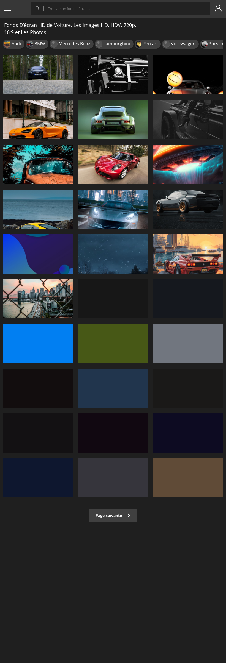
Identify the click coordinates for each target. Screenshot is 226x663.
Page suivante (113, 515)
